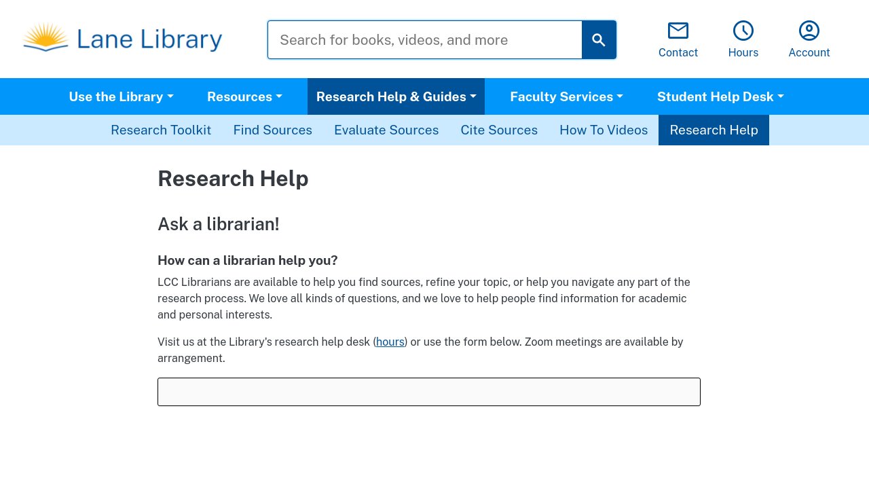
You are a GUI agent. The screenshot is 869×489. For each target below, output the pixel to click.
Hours (743, 39)
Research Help (713, 129)
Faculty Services (561, 96)
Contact (679, 39)
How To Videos (603, 129)
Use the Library (116, 96)
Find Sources (272, 129)
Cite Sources (499, 129)
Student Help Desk (715, 96)
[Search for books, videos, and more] (435, 39)
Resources (239, 96)
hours (390, 342)
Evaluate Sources (386, 129)
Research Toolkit (161, 129)
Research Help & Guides (391, 96)
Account (809, 39)
